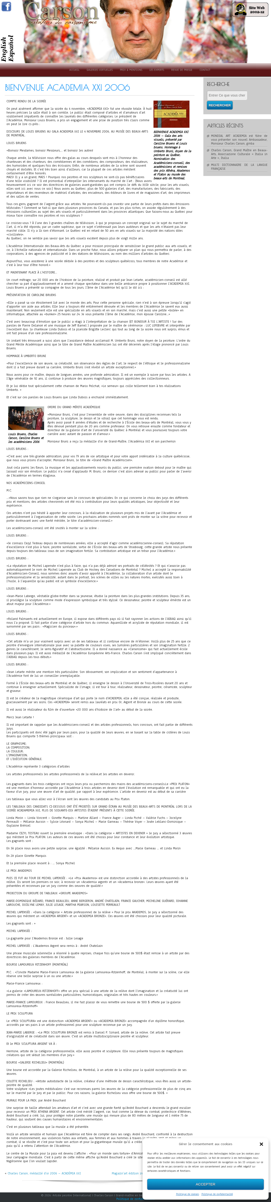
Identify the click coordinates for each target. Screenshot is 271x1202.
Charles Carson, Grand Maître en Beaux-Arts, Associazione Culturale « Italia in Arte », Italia (239, 154)
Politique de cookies (187, 1194)
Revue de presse (181, 70)
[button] (261, 1144)
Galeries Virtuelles (100, 70)
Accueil (74, 70)
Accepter (205, 1184)
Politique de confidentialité (217, 1194)
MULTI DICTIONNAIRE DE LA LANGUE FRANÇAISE (239, 167)
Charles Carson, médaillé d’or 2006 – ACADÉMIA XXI (44, 1173)
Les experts (156, 70)
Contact (205, 70)
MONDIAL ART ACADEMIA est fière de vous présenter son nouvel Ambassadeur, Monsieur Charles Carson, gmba (239, 140)
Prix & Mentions (131, 70)
